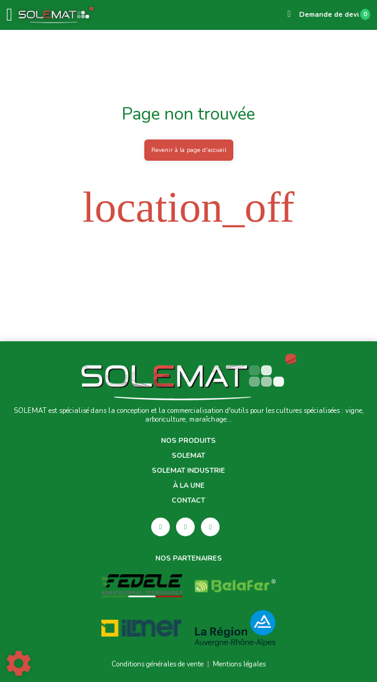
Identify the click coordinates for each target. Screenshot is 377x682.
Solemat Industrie (188, 471)
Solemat (188, 456)
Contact (188, 500)
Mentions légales (239, 664)
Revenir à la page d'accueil (188, 150)
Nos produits (188, 441)
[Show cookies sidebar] (18, 663)
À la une (189, 485)
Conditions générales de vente (157, 664)
